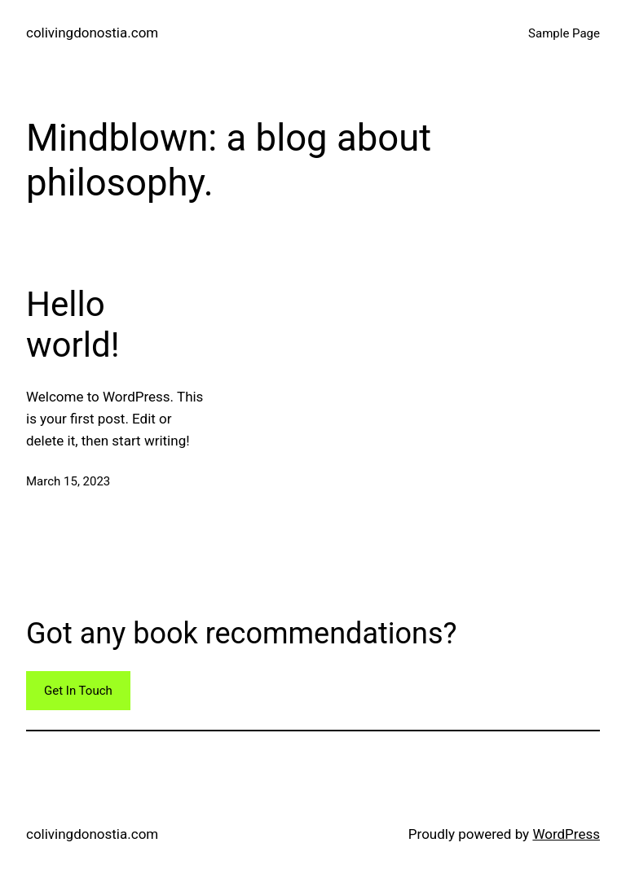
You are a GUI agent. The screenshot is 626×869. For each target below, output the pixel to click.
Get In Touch (78, 690)
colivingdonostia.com (92, 32)
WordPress (566, 834)
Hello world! (72, 324)
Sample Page (564, 33)
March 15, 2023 (68, 481)
